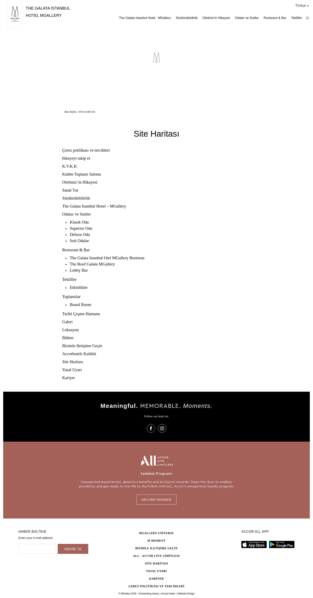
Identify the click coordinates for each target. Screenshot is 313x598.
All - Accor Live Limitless (156, 555)
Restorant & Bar (274, 18)
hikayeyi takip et (76, 158)
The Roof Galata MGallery (92, 264)
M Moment (157, 540)
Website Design (186, 593)
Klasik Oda (79, 222)
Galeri (67, 321)
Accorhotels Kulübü (79, 353)
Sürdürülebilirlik (186, 18)
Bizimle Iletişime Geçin (82, 345)
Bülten (67, 337)
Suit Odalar (79, 240)
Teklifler (296, 18)
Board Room (80, 304)
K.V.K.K (69, 166)
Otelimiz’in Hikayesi (80, 182)
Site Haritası (72, 361)
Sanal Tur (70, 190)
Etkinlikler (79, 287)
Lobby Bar (79, 270)
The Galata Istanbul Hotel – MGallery (94, 206)
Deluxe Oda (80, 234)
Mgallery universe (156, 533)
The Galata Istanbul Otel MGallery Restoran (107, 257)
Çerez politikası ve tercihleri (86, 150)
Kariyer (68, 377)
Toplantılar (71, 296)
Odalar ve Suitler (247, 18)
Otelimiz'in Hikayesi (216, 18)
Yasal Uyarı (72, 369)
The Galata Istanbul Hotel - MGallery (145, 18)
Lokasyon (70, 329)
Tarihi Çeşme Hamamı (81, 313)
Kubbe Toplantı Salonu (81, 174)
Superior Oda (81, 228)
